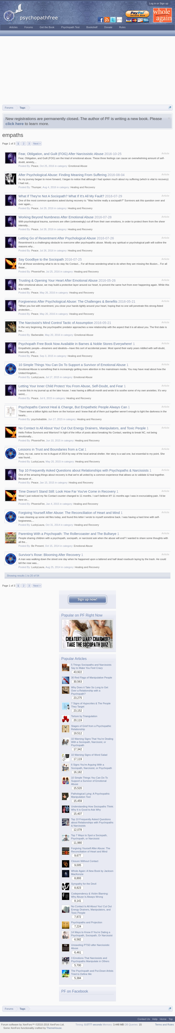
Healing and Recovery (82, 187)
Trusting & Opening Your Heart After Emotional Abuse (58, 280)
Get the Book (47, 27)
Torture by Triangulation (84, 716)
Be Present (37, 546)
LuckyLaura (37, 377)
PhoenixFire (38, 271)
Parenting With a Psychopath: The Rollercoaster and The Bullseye (67, 534)
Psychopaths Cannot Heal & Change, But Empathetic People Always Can (72, 407)
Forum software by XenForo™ (32, 1024)
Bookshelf (91, 27)
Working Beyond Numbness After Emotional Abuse (56, 217)
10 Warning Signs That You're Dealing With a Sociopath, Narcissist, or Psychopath (92, 742)
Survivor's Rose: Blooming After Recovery (49, 555)
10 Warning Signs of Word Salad (89, 754)
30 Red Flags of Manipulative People (91, 677)
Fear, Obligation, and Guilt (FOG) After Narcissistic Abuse (60, 154)
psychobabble (39, 419)
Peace (34, 166)
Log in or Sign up (158, 3)
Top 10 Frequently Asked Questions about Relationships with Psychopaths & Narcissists (83, 470)
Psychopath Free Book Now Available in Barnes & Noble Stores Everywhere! (75, 344)
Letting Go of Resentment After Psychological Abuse (57, 238)
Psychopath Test (70, 27)
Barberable (37, 335)
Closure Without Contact (84, 861)
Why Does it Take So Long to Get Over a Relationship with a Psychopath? (89, 690)
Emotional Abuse (78, 166)
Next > (37, 143)
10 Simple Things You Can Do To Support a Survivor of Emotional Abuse (72, 365)
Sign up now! (87, 599)
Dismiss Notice (169, 118)
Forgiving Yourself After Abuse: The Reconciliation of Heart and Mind (69, 513)
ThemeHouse (54, 1028)
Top (171, 1019)
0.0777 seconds (93, 1024)
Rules (122, 27)
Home (163, 1019)
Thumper (36, 187)
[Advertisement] (87, 70)
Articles (13, 27)
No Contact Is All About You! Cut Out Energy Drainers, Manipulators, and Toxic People (82, 428)
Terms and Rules (164, 1024)
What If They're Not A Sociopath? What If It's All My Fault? (61, 196)
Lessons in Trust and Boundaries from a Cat (51, 449)
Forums (28, 27)
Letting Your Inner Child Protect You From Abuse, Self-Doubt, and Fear (70, 386)
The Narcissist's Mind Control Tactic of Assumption (55, 323)
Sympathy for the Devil (83, 883)
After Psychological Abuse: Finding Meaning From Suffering (62, 175)
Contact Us (144, 1019)
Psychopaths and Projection (86, 922)
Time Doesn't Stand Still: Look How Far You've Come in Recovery (67, 491)
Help (154, 1019)
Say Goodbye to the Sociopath (41, 259)
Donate (108, 27)
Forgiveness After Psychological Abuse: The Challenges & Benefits (67, 301)
